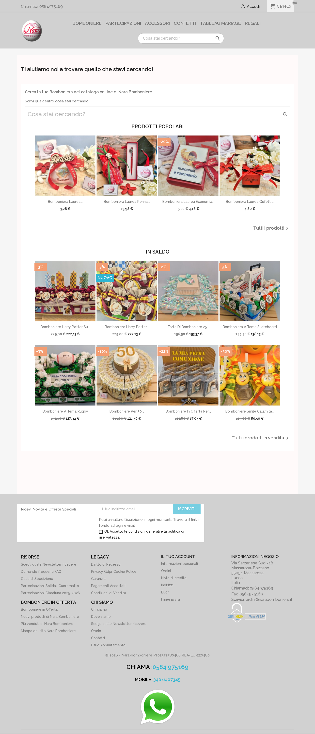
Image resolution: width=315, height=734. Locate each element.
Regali (253, 23)
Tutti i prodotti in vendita (261, 438)
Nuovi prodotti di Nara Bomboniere (50, 617)
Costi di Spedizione (37, 579)
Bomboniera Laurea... (65, 202)
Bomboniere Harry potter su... (65, 327)
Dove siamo (101, 617)
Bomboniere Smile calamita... (249, 411)
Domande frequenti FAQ (41, 572)
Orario (96, 631)
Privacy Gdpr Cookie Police (113, 572)
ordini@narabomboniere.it (269, 599)
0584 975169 (171, 666)
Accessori (157, 23)
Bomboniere (87, 23)
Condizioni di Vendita (108, 593)
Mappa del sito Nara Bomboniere (48, 631)
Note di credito (174, 578)
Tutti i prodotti (271, 228)
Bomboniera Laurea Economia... (188, 202)
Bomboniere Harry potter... (127, 327)
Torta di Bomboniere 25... (188, 327)
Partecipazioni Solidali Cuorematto (50, 586)
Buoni (165, 592)
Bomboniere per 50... (127, 411)
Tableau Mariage (220, 23)
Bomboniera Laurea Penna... (127, 202)
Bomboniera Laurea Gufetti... (250, 202)
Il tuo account (178, 556)
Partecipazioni (123, 23)
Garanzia (98, 579)
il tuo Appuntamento (108, 645)
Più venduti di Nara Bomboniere (47, 624)
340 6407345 (166, 679)
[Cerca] (181, 38)
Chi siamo (99, 609)
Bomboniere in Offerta (39, 609)
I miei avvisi (170, 599)
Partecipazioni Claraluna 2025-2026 (50, 593)
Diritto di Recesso (106, 564)
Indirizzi (167, 585)
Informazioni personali (179, 564)
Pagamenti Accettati (108, 586)
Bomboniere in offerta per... (188, 411)
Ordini (166, 571)
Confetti (185, 23)
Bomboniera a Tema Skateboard (250, 327)
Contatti (98, 638)
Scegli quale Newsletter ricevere (48, 564)
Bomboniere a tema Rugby (65, 411)
